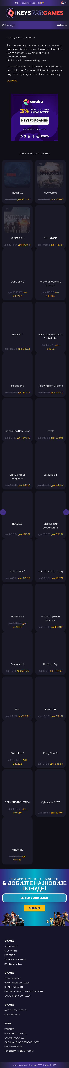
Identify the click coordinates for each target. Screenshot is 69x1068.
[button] (3, 512)
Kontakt (9, 1029)
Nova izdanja (12, 1014)
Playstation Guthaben (16, 982)
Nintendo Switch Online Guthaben (23, 991)
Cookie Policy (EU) (14, 1037)
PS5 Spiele (9, 955)
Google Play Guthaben (17, 995)
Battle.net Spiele (13, 963)
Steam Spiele (11, 946)
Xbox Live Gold (12, 978)
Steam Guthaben (13, 986)
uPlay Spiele (10, 950)
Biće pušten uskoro (15, 1010)
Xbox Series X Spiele (15, 959)
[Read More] (34, 81)
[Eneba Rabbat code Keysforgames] (34, 117)
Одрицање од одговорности (22, 1042)
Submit (34, 908)
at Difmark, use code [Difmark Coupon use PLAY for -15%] (29, 3)
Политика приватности (18, 1050)
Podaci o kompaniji (15, 1033)
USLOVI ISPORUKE (13, 1046)
